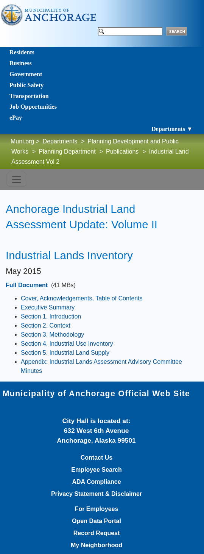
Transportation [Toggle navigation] (29, 96)
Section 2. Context (45, 325)
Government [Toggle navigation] (25, 74)
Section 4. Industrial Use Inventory (67, 343)
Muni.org (22, 141)
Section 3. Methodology (52, 334)
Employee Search (96, 470)
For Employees (96, 509)
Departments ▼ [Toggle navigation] (172, 129)
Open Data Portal (96, 521)
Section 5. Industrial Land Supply (65, 352)
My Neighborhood (96, 545)
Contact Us (96, 458)
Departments (60, 141)
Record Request (96, 533)
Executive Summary (48, 307)
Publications (122, 151)
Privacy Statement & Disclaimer (96, 494)
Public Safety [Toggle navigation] (26, 85)
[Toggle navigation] (16, 179)
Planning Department (67, 151)
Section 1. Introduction (51, 316)
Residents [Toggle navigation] (21, 52)
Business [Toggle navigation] (20, 63)
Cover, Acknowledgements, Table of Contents (82, 298)
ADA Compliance (96, 482)
